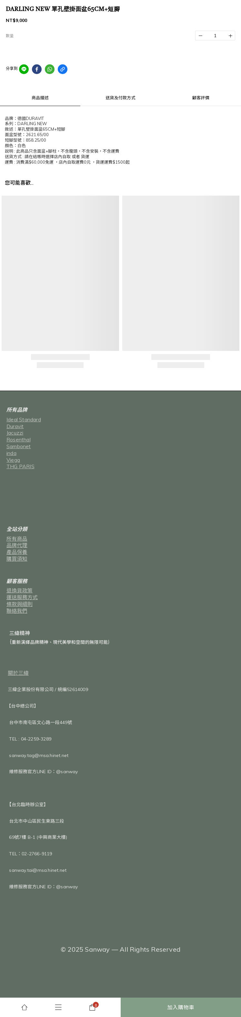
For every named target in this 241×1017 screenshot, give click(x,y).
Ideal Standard (23, 419)
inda (11, 453)
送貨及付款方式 (120, 97)
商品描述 (40, 97)
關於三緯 (18, 673)
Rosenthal (18, 439)
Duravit (15, 426)
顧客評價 (200, 97)
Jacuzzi (14, 432)
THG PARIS (20, 466)
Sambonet (18, 446)
